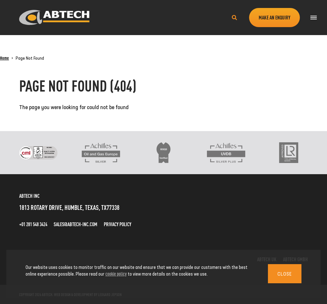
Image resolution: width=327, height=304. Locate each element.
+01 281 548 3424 (33, 224)
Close (285, 274)
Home (4, 58)
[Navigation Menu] (313, 17)
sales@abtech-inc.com (75, 224)
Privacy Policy (117, 224)
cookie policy (116, 274)
